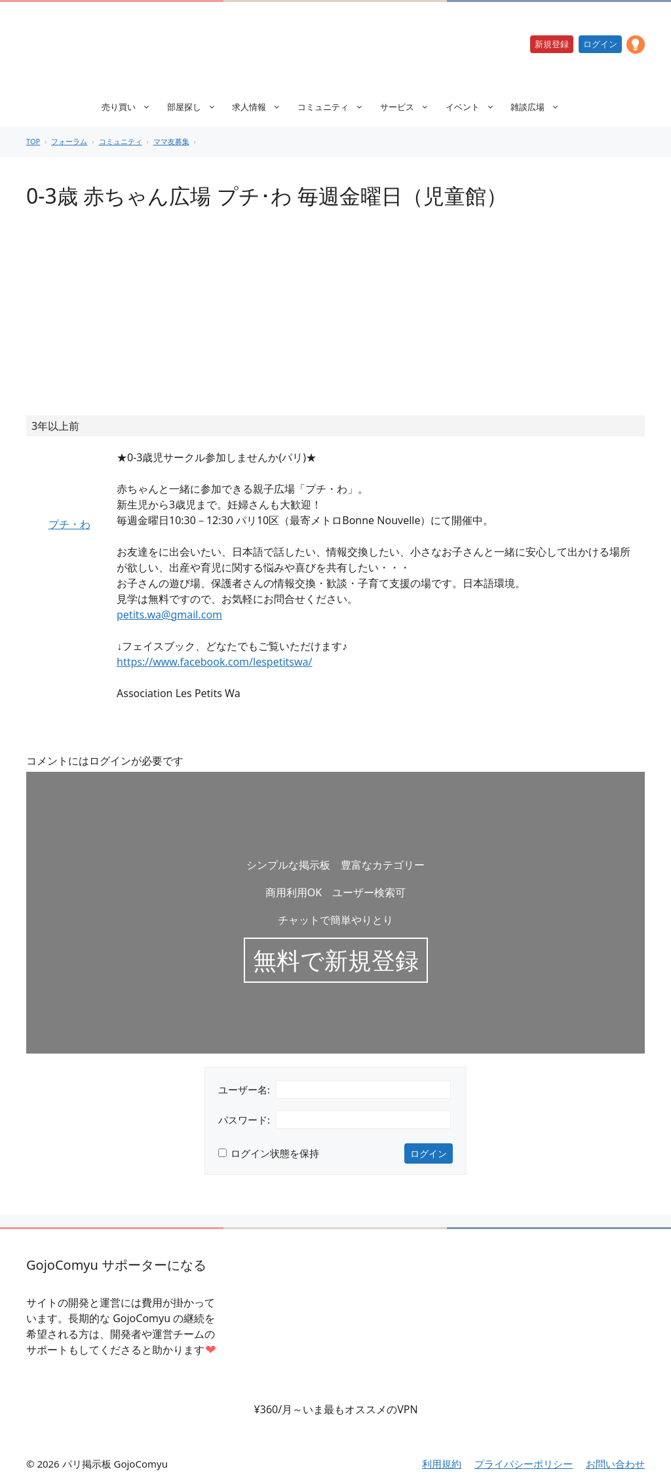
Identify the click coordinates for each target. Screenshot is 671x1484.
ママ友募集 (171, 141)
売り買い (133, 106)
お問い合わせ (615, 1463)
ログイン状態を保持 (275, 1153)
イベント (477, 106)
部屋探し (198, 106)
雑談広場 (541, 106)
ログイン (600, 44)
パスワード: (244, 1120)
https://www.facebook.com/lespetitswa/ (215, 662)
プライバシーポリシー (523, 1463)
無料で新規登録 (336, 960)
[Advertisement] (335, 317)
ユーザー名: (244, 1089)
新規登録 (552, 44)
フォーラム (69, 141)
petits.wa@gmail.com (169, 614)
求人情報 (263, 106)
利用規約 (441, 1463)
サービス (411, 106)
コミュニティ (337, 106)
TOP (33, 141)
